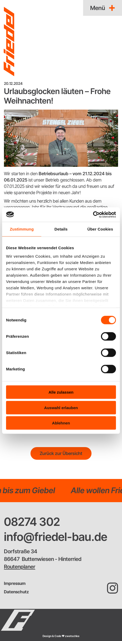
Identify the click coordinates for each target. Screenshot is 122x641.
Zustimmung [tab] (22, 229)
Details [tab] (61, 229)
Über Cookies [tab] (100, 229)
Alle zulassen (60, 392)
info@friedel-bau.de (55, 537)
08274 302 (32, 522)
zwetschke (72, 636)
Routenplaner (19, 567)
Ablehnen (61, 423)
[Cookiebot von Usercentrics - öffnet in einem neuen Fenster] (93, 214)
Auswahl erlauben (61, 407)
